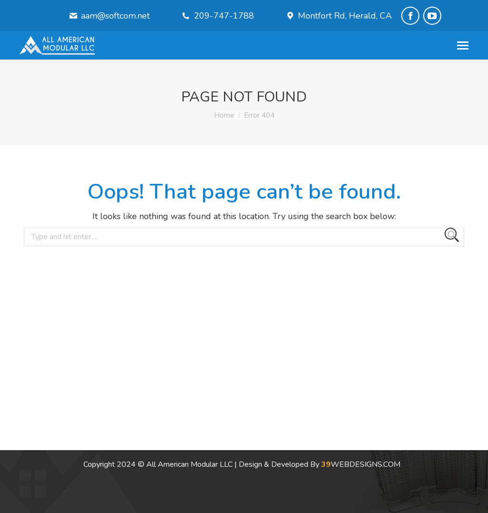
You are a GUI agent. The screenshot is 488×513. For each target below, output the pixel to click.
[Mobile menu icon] (463, 45)
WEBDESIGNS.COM (360, 464)
